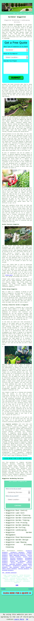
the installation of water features (13, 430)
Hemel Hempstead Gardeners (17, 555)
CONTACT (25, 13)
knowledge (6, 38)
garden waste (9, 275)
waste (3, 150)
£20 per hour (13, 138)
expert (26, 302)
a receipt (16, 166)
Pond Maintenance (23, 537)
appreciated (17, 211)
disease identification (15, 439)
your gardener (19, 299)
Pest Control (21, 510)
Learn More (19, 619)
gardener (4, 84)
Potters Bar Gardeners (17, 561)
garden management (23, 434)
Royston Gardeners (17, 562)
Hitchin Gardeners (15, 556)
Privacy (31, 588)
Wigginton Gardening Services (12, 478)
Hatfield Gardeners (23, 568)
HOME (14, 13)
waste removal (22, 130)
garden (30, 24)
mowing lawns (27, 122)
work (10, 221)
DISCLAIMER (30, 13)
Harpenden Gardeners (8, 570)
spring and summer (8, 122)
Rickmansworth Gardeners (20, 565)
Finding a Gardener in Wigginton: (12, 24)
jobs (3, 118)
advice (4, 195)
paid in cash (20, 161)
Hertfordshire (27, 449)
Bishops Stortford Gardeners (17, 553)
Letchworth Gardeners (17, 552)
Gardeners (20, 550)
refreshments (5, 206)
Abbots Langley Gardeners (9, 568)
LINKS (17, 13)
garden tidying (27, 436)
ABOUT (21, 13)
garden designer (15, 294)
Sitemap (3, 588)
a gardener (10, 88)
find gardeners (10, 462)
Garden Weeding (22, 525)
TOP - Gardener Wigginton (9, 572)
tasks (16, 297)
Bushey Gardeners (26, 567)
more (25, 475)
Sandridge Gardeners (15, 564)
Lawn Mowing (21, 542)
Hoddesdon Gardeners (16, 559)
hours (22, 144)
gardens (28, 125)
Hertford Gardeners (16, 558)
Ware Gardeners (14, 567)
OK (27, 619)
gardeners (5, 128)
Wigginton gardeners (12, 424)
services (4, 94)
